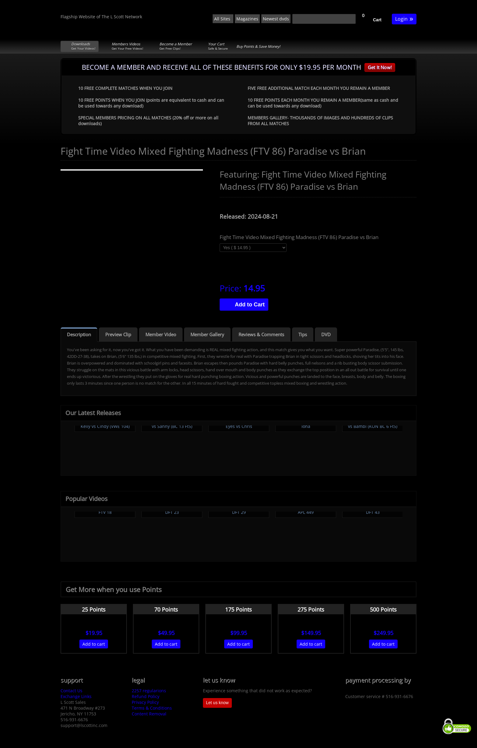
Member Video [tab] (160, 334)
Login (404, 18)
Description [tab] (79, 334)
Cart (377, 19)
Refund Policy (145, 696)
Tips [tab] (302, 334)
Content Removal (149, 714)
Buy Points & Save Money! (258, 46)
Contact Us (71, 690)
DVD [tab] (326, 334)
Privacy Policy (145, 702)
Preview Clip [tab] (118, 334)
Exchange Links (76, 696)
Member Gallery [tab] (207, 334)
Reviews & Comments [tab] (261, 334)
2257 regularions (149, 690)
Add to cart (93, 644)
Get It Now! (380, 67)
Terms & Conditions (152, 708)
